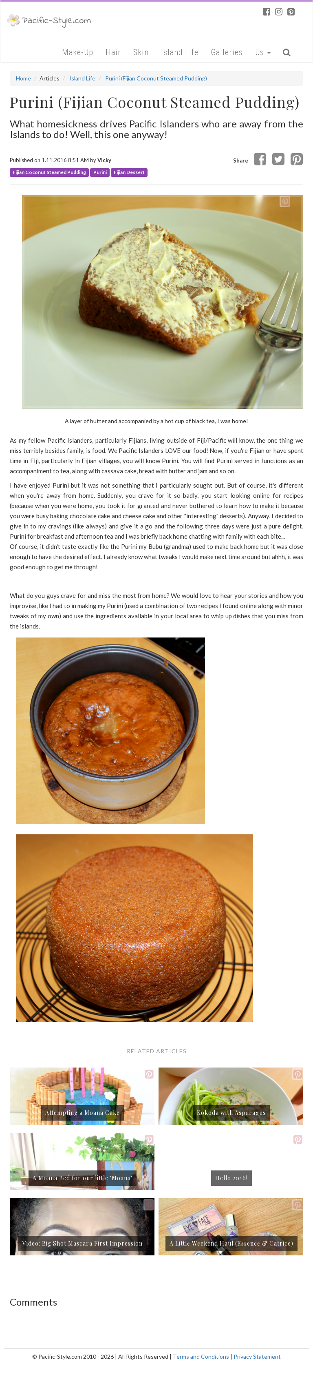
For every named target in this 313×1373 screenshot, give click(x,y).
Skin (141, 52)
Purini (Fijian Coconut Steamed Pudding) (156, 78)
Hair (113, 52)
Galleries (227, 52)
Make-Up (77, 52)
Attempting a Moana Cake (82, 1113)
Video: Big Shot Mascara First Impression (82, 1243)
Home (23, 78)
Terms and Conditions (201, 1356)
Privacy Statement (257, 1356)
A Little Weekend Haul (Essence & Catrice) (231, 1243)
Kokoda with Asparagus (231, 1113)
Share (240, 160)
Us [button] (263, 52)
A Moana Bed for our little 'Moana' (82, 1178)
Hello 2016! (231, 1178)
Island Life (179, 52)
